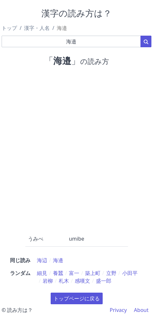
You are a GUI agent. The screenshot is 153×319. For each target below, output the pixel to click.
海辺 (42, 260)
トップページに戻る (77, 298)
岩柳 (48, 280)
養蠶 (58, 273)
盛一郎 (103, 280)
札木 (64, 280)
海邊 (58, 260)
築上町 (92, 273)
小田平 (130, 273)
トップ (9, 27)
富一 (74, 273)
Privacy (118, 310)
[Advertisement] (76, 149)
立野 (111, 273)
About (141, 310)
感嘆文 (82, 280)
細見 (42, 273)
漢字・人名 (37, 27)
